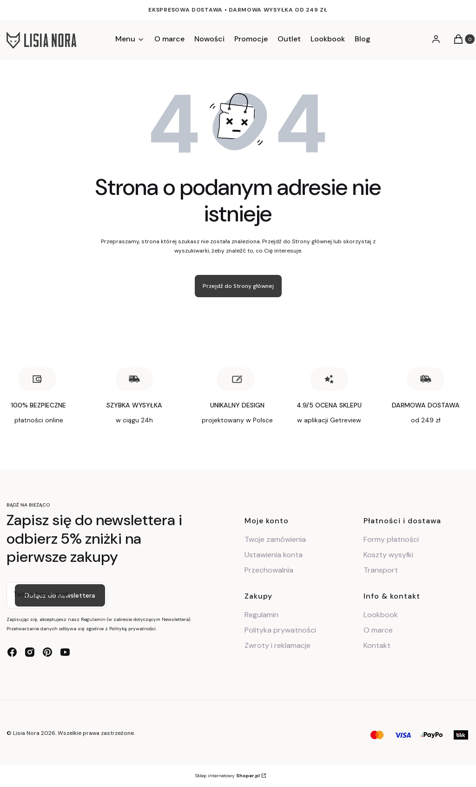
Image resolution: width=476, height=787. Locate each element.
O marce (378, 630)
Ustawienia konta (274, 555)
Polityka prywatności (280, 630)
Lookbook (381, 615)
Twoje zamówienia (275, 539)
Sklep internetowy (227, 776)
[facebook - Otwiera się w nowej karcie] (12, 652)
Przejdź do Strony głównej (238, 286)
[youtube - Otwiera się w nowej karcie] (65, 652)
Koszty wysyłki (388, 555)
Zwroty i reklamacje (278, 645)
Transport (381, 570)
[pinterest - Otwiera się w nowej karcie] (47, 652)
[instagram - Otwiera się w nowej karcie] (29, 652)
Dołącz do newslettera (60, 595)
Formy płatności (391, 539)
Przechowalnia (269, 570)
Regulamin (261, 615)
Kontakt (377, 645)
